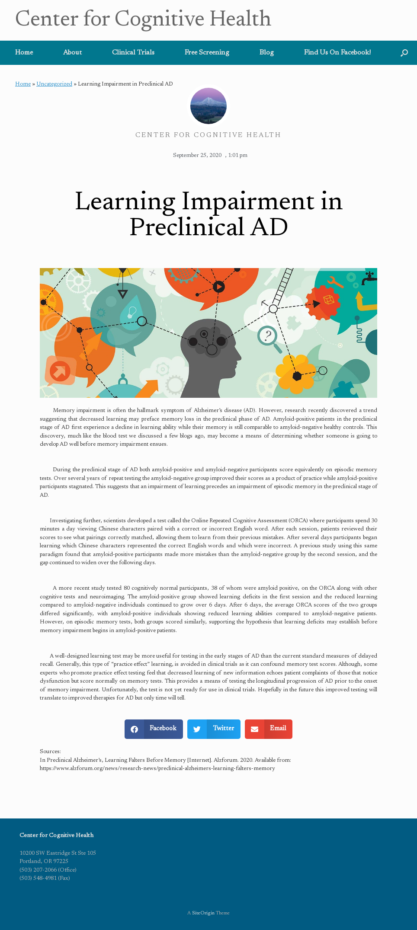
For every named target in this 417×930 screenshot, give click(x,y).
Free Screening (207, 52)
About (72, 52)
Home (24, 52)
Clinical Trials (133, 52)
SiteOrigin (203, 913)
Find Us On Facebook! (337, 52)
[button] (404, 53)
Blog (267, 52)
